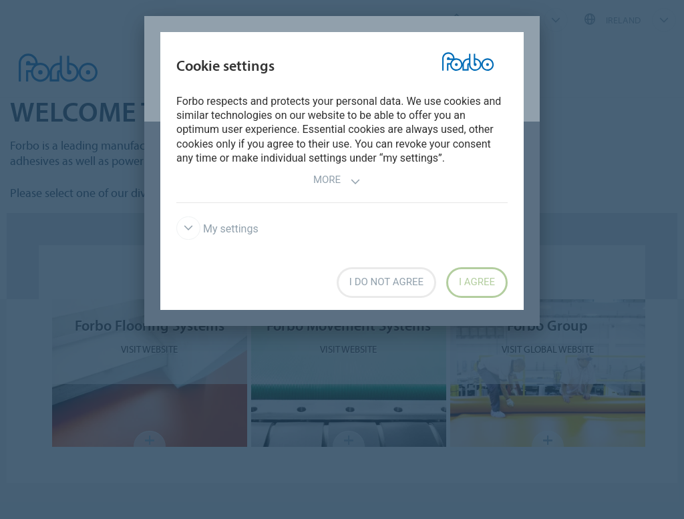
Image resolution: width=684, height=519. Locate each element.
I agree (477, 282)
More (337, 181)
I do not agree (386, 282)
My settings (217, 228)
